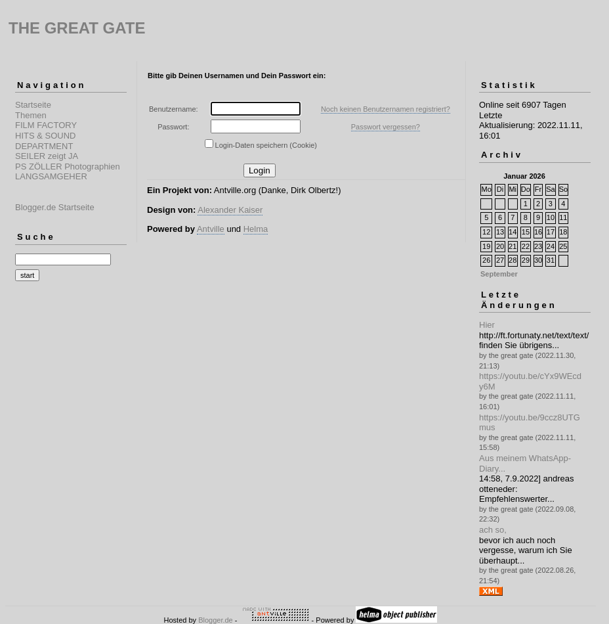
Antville (210, 229)
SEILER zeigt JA (46, 156)
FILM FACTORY (46, 125)
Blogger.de (215, 620)
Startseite (33, 105)
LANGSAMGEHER (51, 176)
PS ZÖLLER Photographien (67, 166)
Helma (255, 229)
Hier (487, 325)
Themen (31, 115)
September (499, 274)
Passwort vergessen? (385, 127)
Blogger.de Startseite (54, 207)
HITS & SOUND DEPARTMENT (45, 141)
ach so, (493, 530)
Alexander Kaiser (230, 210)
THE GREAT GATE (77, 28)
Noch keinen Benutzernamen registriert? (385, 109)
